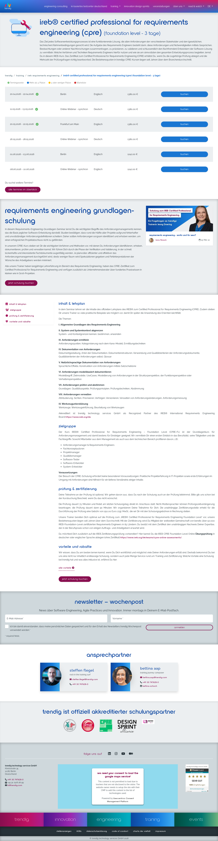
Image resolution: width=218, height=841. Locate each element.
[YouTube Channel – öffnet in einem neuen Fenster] (123, 754)
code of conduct (120, 831)
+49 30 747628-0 (80, 684)
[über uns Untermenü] (179, 6)
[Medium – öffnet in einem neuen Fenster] (131, 754)
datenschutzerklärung (96, 831)
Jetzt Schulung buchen (22, 282)
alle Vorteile (66, 568)
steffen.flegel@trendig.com (84, 679)
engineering (109, 819)
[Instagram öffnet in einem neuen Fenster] (117, 754)
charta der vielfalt (141, 831)
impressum (160, 831)
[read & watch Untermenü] (196, 6)
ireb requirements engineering (44, 76)
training (20, 76)
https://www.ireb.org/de (78, 417)
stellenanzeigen (64, 831)
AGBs (78, 831)
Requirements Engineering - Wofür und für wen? (172, 235)
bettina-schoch (149, 686)
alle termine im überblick (22, 189)
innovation (65, 819)
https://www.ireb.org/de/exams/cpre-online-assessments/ (151, 538)
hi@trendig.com (15, 785)
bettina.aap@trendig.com (153, 677)
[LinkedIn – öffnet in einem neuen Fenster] (110, 754)
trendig (9, 76)
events (196, 819)
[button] (210, 6)
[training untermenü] (116, 6)
